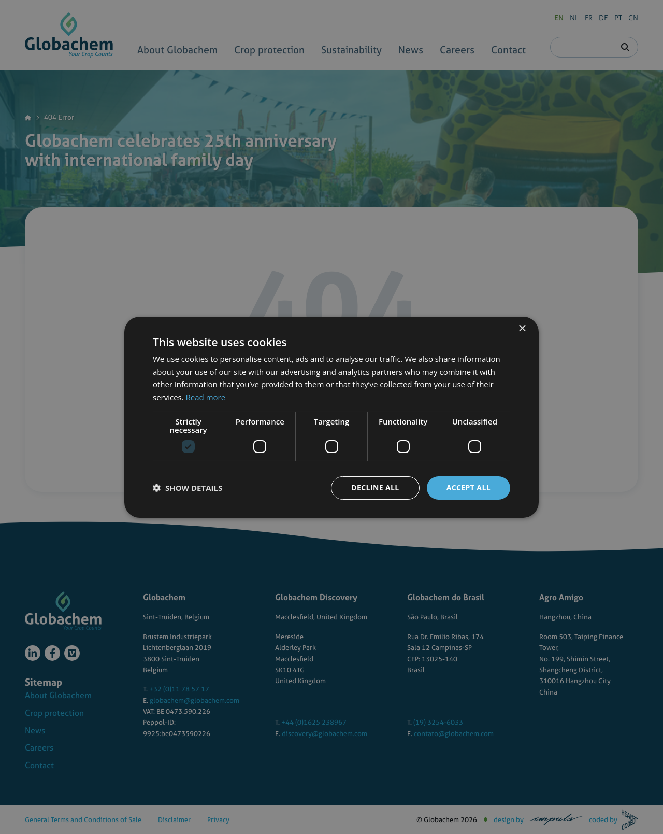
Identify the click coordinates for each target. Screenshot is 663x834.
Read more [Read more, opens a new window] (206, 397)
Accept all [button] (468, 487)
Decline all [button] (375, 487)
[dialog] (331, 417)
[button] (187, 487)
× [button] (522, 328)
